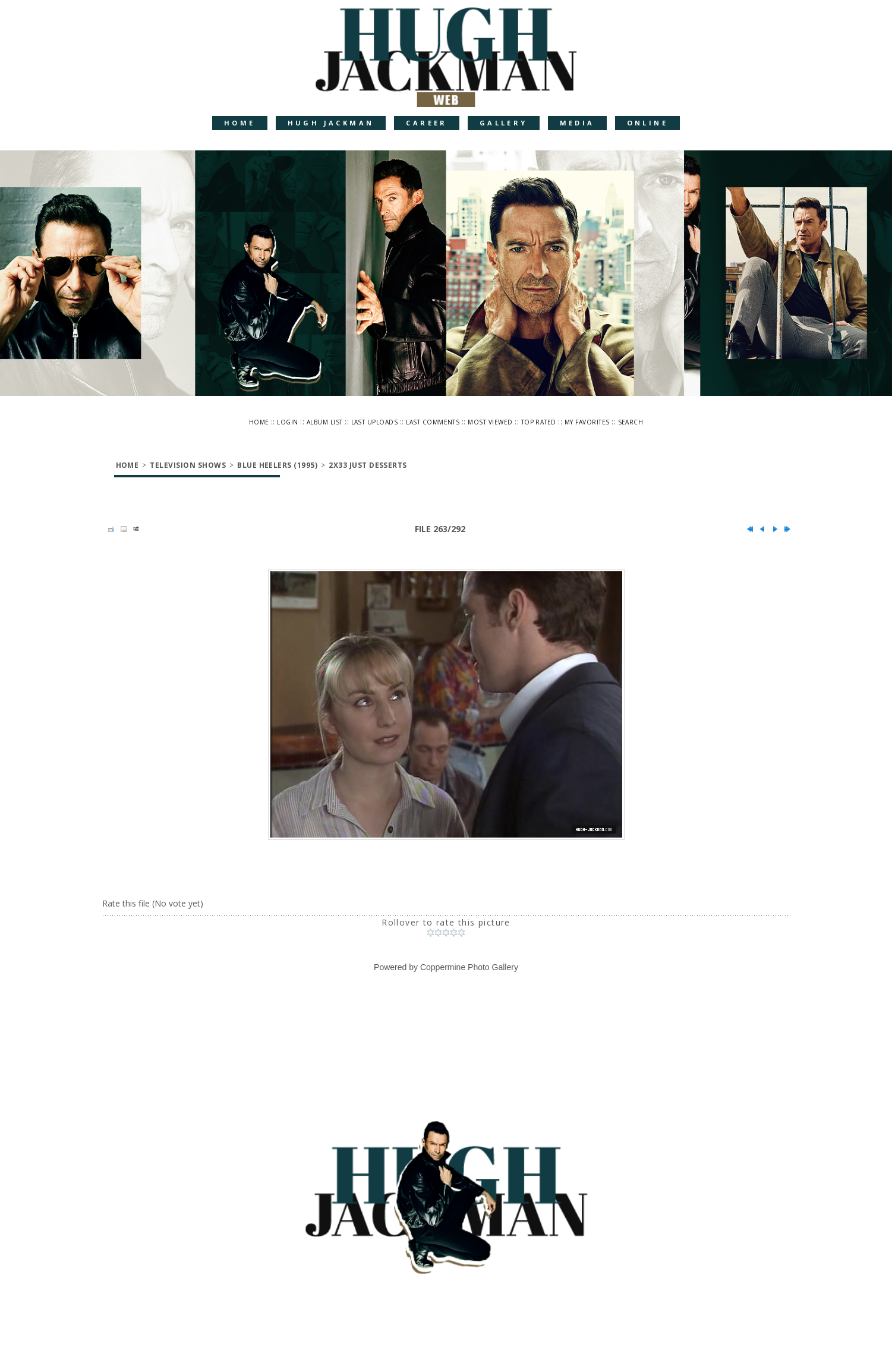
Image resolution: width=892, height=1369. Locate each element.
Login (287, 422)
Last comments (432, 422)
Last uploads (374, 422)
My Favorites (587, 422)
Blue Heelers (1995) (277, 465)
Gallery (504, 122)
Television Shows (188, 465)
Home (240, 122)
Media (577, 122)
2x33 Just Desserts (368, 465)
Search (631, 422)
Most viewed (490, 422)
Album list (325, 422)
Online (647, 122)
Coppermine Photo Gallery (469, 967)
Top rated (538, 422)
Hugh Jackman (331, 122)
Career (426, 122)
